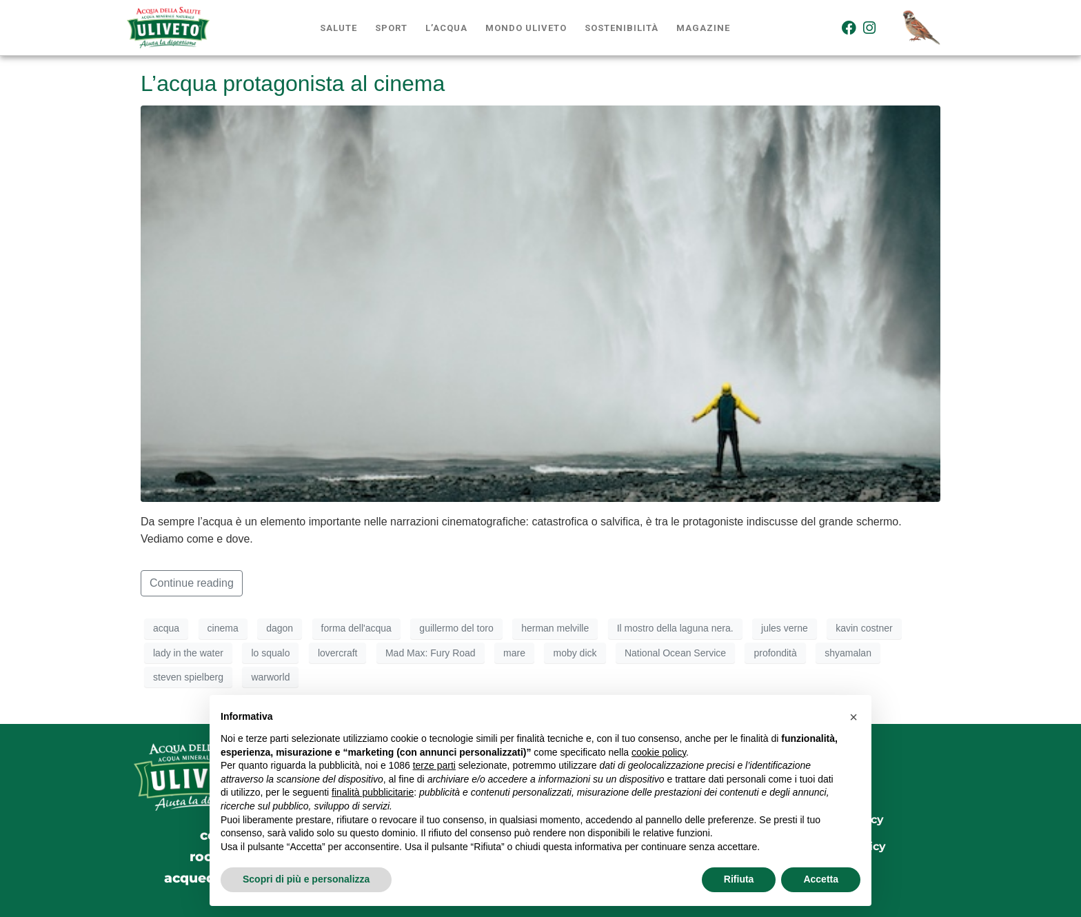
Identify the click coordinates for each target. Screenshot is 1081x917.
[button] (853, 717)
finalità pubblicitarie (373, 792)
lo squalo (270, 652)
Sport (391, 28)
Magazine (703, 28)
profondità (775, 652)
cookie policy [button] (659, 752)
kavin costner (864, 628)
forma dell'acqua (356, 628)
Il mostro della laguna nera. (675, 628)
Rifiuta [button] (739, 879)
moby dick (574, 652)
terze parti (434, 765)
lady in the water (188, 652)
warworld (270, 677)
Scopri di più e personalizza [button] (306, 879)
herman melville (555, 628)
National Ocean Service (675, 652)
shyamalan (848, 652)
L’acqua (446, 28)
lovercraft (338, 652)
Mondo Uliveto (526, 28)
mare (514, 652)
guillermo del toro (456, 628)
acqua (166, 628)
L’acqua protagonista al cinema (293, 83)
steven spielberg (188, 677)
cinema (223, 628)
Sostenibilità (621, 28)
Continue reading (192, 583)
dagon (279, 628)
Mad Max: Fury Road (430, 652)
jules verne (784, 628)
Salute (338, 28)
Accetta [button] (820, 879)
